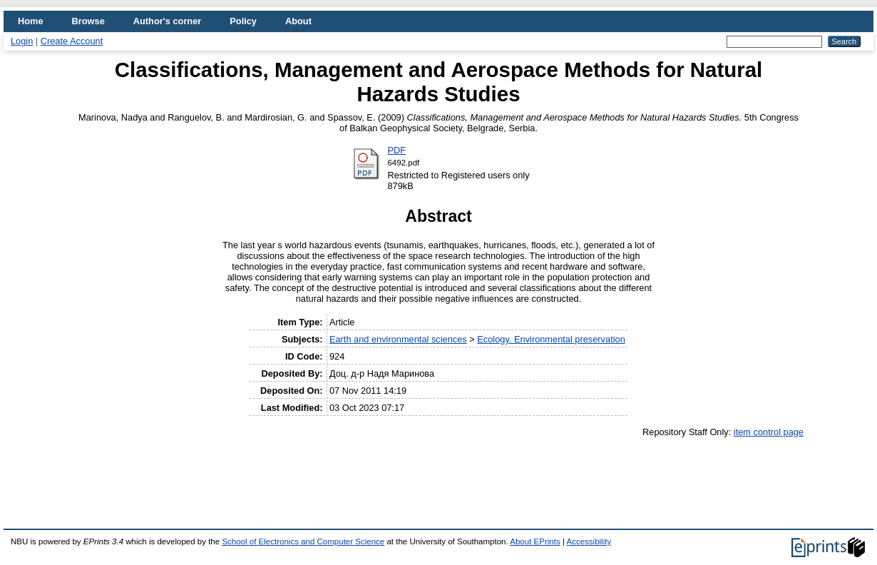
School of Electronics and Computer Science (303, 541)
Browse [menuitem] (88, 21)
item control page (769, 432)
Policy (243, 21)
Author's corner (167, 21)
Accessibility (588, 541)
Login (22, 41)
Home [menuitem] (30, 21)
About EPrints (535, 541)
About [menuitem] (298, 21)
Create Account (72, 41)
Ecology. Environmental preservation (551, 339)
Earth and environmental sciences (398, 339)
